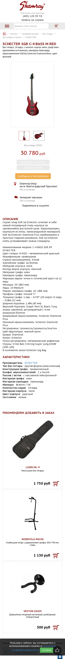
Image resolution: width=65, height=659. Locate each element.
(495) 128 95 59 (32, 16)
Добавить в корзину (33, 162)
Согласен (46, 650)
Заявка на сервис (32, 19)
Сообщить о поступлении (33, 176)
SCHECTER (31, 362)
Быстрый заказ (33, 167)
